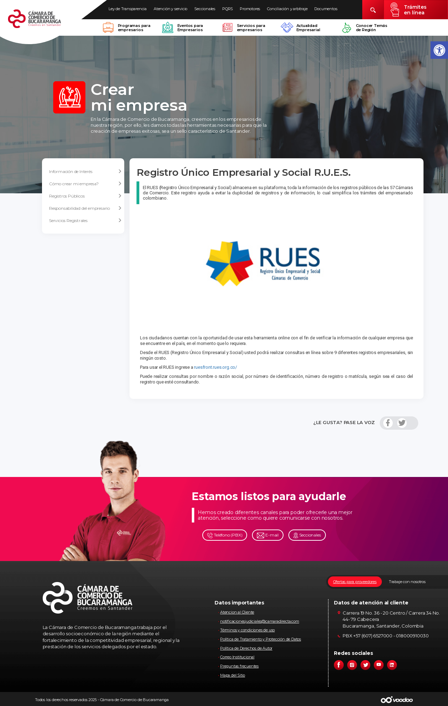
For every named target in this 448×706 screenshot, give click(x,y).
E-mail (268, 535)
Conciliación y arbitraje (287, 8)
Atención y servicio (170, 8)
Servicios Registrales (85, 220)
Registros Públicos (85, 196)
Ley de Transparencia (127, 8)
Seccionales (204, 8)
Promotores (250, 8)
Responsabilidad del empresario (85, 208)
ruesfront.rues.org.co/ (215, 367)
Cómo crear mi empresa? (85, 184)
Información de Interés (85, 171)
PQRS (227, 8)
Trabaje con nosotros (407, 581)
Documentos (325, 8)
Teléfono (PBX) (224, 535)
